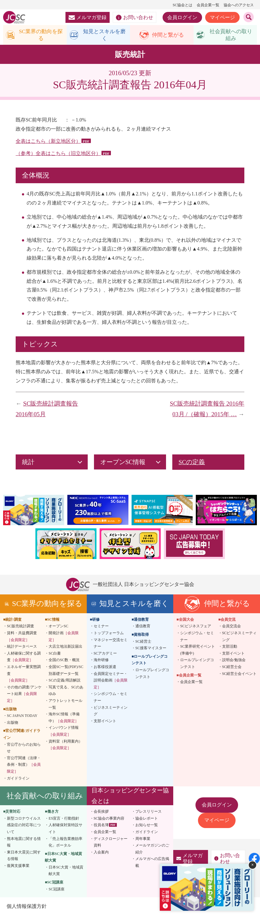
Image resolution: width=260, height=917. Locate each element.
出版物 (12, 723)
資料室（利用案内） (65, 745)
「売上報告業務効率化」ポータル (65, 843)
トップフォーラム (109, 634)
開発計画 (64, 637)
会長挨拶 (101, 813)
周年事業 (142, 839)
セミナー (101, 627)
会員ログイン (182, 17)
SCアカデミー (105, 654)
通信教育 (142, 627)
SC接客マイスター (150, 649)
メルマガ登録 (88, 17)
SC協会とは (182, 5)
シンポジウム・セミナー (110, 698)
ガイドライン (18, 779)
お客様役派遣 (105, 668)
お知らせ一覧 (146, 826)
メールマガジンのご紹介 (152, 850)
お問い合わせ (134, 17)
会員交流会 (231, 627)
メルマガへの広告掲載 (152, 863)
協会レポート (146, 819)
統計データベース (22, 647)
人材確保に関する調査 (24, 658)
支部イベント (105, 722)
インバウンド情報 (64, 732)
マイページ (222, 17)
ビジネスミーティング (110, 712)
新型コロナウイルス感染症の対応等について (24, 826)
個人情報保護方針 (26, 907)
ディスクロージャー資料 (110, 843)
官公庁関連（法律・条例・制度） (24, 766)
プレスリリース (148, 813)
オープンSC (58, 627)
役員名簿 (101, 826)
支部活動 (229, 647)
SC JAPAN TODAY (22, 717)
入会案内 (101, 853)
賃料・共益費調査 (22, 637)
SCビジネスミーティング (239, 637)
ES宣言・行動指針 (64, 819)
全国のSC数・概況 (64, 661)
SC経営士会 (232, 668)
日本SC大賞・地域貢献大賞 (66, 872)
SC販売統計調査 (20, 627)
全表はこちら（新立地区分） (48, 142)
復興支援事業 (18, 867)
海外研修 (101, 661)
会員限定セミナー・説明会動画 (110, 681)
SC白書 (55, 654)
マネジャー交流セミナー (110, 644)
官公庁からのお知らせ (24, 748)
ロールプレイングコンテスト (152, 674)
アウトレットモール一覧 (65, 705)
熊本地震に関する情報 (24, 843)
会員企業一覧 (208, 5)
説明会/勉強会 (234, 661)
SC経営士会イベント (239, 674)
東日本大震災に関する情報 (24, 856)
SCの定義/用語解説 (65, 681)
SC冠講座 (57, 890)
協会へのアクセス (239, 5)
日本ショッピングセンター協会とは (130, 797)
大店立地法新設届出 (65, 647)
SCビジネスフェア (195, 627)
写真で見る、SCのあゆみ (66, 691)
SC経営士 (143, 642)
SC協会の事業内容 (109, 819)
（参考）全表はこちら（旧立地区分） (58, 154)
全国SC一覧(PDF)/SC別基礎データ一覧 (66, 671)
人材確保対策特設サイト (65, 829)
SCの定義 (192, 463)
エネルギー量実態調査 (24, 675)
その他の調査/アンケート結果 (24, 695)
